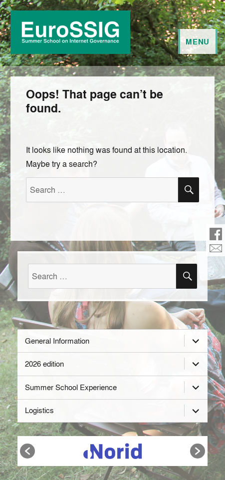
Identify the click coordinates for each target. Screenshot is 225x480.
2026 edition (44, 363)
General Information (57, 340)
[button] (27, 451)
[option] (113, 451)
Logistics (39, 410)
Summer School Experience (71, 387)
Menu (198, 41)
